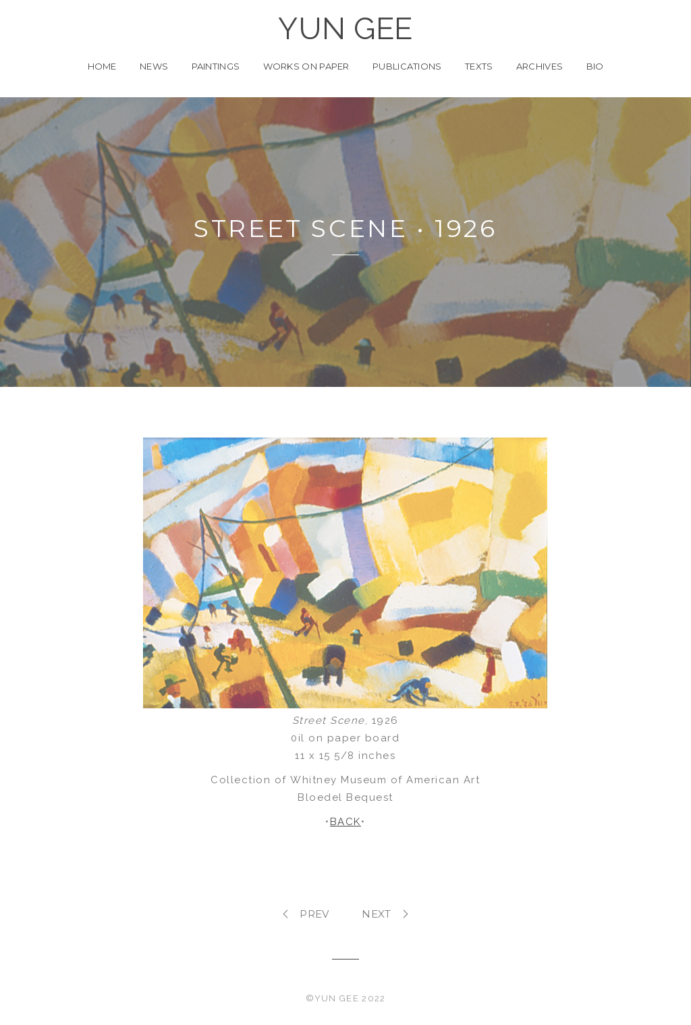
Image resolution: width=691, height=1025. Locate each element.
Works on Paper (306, 66)
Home (102, 66)
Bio (595, 66)
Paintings (216, 66)
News (154, 66)
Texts (479, 66)
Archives (539, 66)
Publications (407, 66)
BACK (345, 822)
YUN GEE (345, 29)
